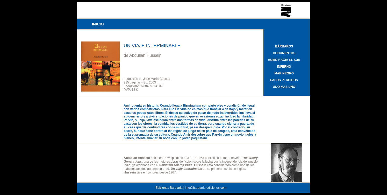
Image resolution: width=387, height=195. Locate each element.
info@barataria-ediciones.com (205, 188)
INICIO (98, 24)
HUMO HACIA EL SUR (284, 60)
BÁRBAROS (284, 46)
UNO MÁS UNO (284, 87)
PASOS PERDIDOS (284, 80)
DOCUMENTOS (284, 53)
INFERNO (284, 66)
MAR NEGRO (284, 73)
